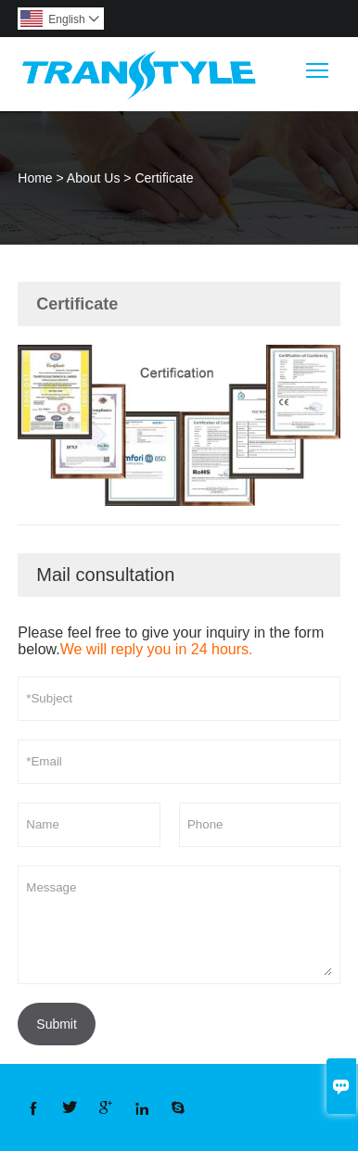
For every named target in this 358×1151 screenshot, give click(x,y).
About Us (94, 178)
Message (178, 925)
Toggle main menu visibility (318, 63)
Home (35, 178)
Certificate (163, 178)
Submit (56, 1024)
